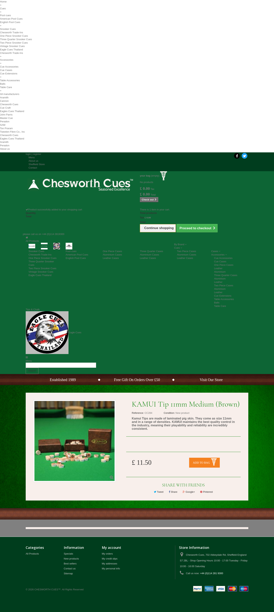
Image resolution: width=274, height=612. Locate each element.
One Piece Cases (112, 251)
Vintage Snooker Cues (12, 46)
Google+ (189, 491)
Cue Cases (6, 70)
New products (71, 558)
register (37, 154)
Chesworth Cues (9, 104)
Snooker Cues (8, 29)
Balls (2, 83)
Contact (33, 167)
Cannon (4, 100)
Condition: (169, 412)
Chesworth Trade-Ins (11, 32)
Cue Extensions (8, 73)
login (28, 154)
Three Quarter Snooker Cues (16, 39)
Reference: (138, 412)
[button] (180, 244)
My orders (107, 553)
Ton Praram (6, 128)
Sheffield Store (37, 164)
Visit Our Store (211, 380)
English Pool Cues (10, 22)
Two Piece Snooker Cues (14, 42)
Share (173, 491)
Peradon (4, 121)
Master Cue (6, 118)
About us (5, 148)
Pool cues (5, 15)
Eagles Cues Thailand (12, 111)
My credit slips (109, 558)
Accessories (6, 59)
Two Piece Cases (186, 251)
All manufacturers (9, 94)
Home (3, 1)
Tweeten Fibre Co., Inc (12, 131)
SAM (2, 124)
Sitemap (68, 573)
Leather (218, 268)
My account (111, 547)
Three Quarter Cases (151, 251)
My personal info (111, 568)
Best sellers (70, 563)
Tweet (158, 491)
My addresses (109, 563)
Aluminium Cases (112, 254)
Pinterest (206, 491)
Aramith (4, 97)
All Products (32, 553)
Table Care (6, 87)
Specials (68, 553)
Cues (3, 8)
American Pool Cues (11, 18)
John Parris (6, 114)
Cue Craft (5, 107)
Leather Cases (111, 258)
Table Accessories (10, 80)
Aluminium (220, 271)
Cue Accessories (9, 66)
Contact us (70, 568)
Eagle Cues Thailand (11, 49)
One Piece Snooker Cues (14, 35)
